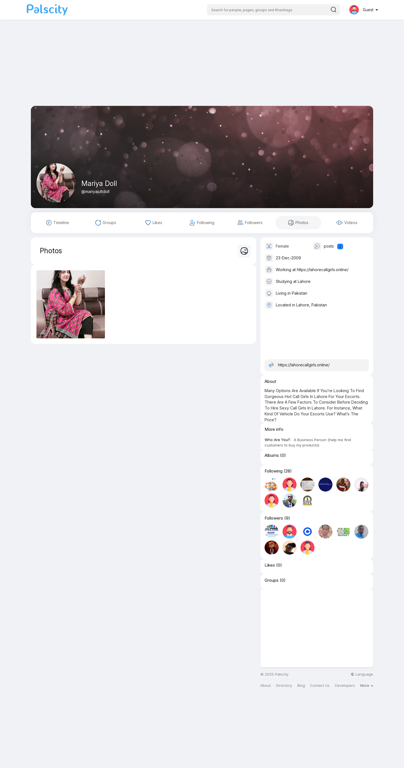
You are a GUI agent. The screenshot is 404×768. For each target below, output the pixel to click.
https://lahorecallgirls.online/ (322, 269)
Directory (284, 685)
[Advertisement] (202, 66)
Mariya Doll (99, 183)
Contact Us (320, 685)
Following (274, 471)
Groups (272, 580)
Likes (270, 565)
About (265, 685)
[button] (273, 9)
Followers (274, 518)
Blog (301, 685)
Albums (272, 455)
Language (362, 674)
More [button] (366, 685)
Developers (345, 685)
